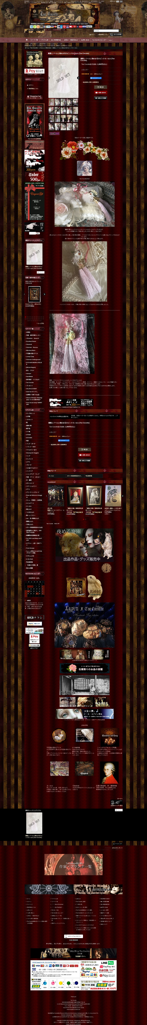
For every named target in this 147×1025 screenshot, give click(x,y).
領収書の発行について (106, 921)
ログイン (93, 34)
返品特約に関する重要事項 (91, 82)
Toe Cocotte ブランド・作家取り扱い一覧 (61, 919)
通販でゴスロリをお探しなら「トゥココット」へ (86, 916)
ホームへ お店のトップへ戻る (116, 802)
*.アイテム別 (55, 898)
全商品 (28, 332)
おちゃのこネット (117, 848)
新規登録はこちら (103, 34)
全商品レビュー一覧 (57, 915)
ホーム (28, 898)
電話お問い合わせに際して (107, 918)
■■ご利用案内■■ (105, 901)
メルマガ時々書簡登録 (32, 918)
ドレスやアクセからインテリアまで (85, 925)
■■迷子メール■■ (105, 912)
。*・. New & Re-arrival (57, 904)
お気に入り (30, 910)
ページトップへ (118, 843)
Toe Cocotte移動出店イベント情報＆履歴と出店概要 (37, 922)
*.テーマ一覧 (55, 901)
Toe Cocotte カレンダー (57, 912)
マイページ (30, 904)
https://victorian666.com (79, 1015)
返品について (104, 924)
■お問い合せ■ (104, 907)
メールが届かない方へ (106, 915)
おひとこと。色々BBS (81, 907)
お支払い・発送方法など (33, 915)
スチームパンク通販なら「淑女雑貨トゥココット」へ (86, 921)
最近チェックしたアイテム (58, 923)
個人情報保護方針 (105, 904)
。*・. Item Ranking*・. (57, 907)
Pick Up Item (55, 910)
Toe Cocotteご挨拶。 (81, 901)
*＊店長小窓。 (79, 904)
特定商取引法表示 (105, 898)
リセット (41, 272)
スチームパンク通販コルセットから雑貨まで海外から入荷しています (86, 928)
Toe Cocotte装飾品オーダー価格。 (84, 910)
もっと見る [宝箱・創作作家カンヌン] (40, 323)
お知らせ (78, 898)
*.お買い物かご (30, 912)
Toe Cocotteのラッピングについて (84, 912)
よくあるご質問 (104, 910)
